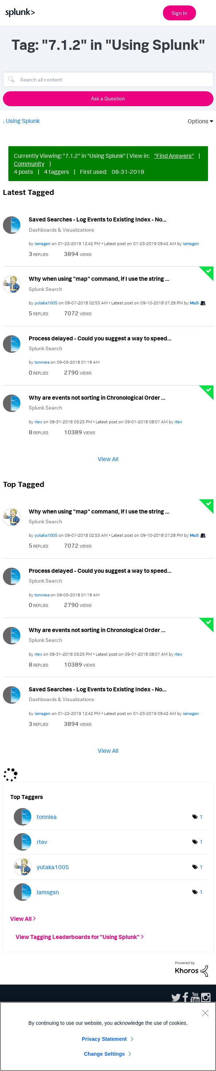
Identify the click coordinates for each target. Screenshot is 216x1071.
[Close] (205, 1012)
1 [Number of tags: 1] (201, 817)
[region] (108, 1036)
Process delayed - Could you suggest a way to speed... (100, 338)
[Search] (108, 79)
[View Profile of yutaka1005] (46, 302)
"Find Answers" (174, 155)
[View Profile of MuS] (194, 302)
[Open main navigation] (206, 12)
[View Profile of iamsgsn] (43, 243)
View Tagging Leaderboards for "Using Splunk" (78, 936)
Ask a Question (108, 98)
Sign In (179, 13)
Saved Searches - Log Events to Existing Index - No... (98, 219)
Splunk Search (45, 289)
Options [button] (196, 121)
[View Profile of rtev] (38, 421)
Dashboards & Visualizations (61, 230)
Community (29, 163)
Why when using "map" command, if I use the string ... (99, 278)
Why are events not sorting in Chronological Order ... (97, 397)
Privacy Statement (104, 1039)
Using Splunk (23, 120)
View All (108, 458)
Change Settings (104, 1054)
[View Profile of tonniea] (42, 362)
